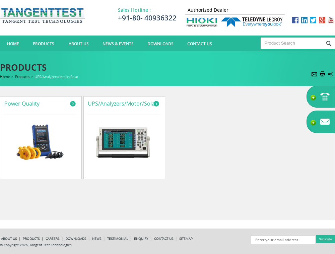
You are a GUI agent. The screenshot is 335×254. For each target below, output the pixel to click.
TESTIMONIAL (118, 239)
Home (5, 76)
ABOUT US (9, 239)
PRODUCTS (32, 239)
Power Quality (22, 103)
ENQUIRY (141, 239)
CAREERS (53, 239)
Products (43, 44)
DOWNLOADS (76, 239)
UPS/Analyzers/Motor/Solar (122, 103)
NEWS (97, 239)
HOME (13, 44)
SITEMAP (186, 239)
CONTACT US (164, 239)
